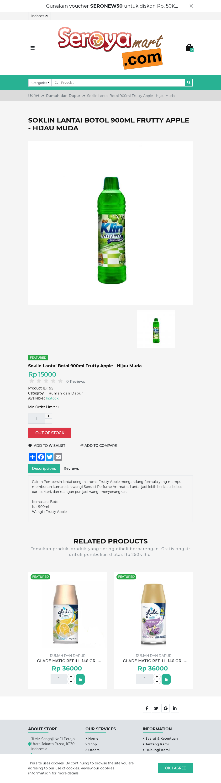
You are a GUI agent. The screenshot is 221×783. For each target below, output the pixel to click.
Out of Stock (49, 433)
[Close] (191, 6)
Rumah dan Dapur (63, 96)
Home (33, 95)
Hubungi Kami (156, 750)
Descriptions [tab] (44, 468)
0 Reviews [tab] (75, 381)
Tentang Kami (156, 744)
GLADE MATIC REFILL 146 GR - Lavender (153, 661)
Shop (91, 744)
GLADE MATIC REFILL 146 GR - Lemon (67, 661)
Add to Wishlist (46, 446)
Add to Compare (98, 446)
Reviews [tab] (71, 468)
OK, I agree (175, 768)
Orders (92, 750)
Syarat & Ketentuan (160, 738)
